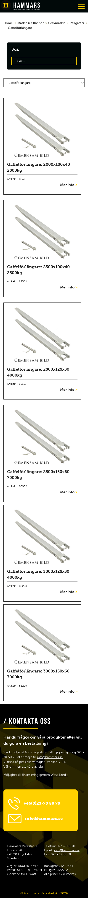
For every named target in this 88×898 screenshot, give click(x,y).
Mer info (68, 185)
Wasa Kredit (59, 775)
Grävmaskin (56, 23)
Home (8, 23)
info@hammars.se (50, 757)
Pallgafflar (77, 23)
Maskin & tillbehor (30, 23)
